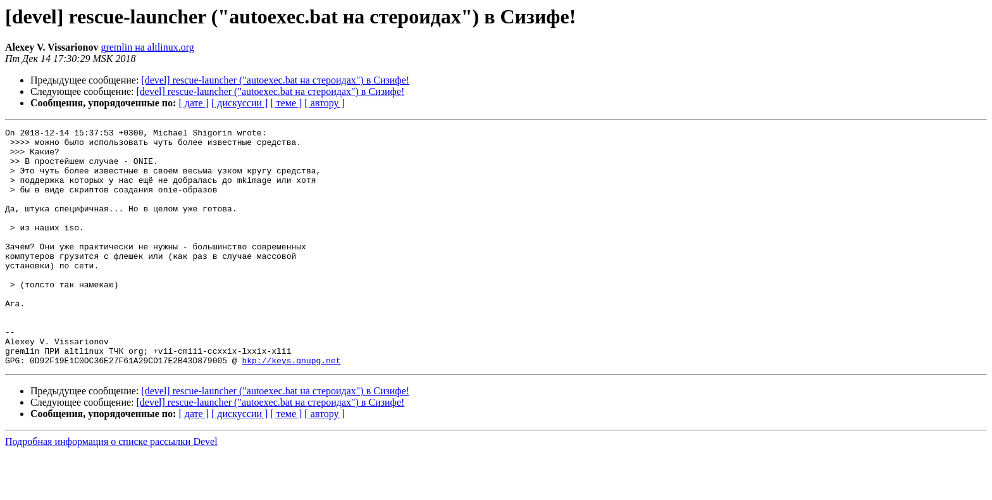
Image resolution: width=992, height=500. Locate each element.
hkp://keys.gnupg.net (291, 407)
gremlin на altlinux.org (147, 47)
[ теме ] (286, 102)
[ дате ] (193, 102)
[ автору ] (324, 102)
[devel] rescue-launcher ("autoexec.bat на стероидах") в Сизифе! (275, 80)
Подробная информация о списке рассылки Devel (111, 489)
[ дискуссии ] (239, 102)
